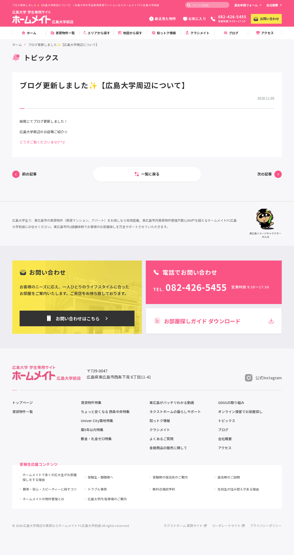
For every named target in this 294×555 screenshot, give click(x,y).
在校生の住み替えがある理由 (238, 489)
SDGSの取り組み (231, 402)
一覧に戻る (150, 173)
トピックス (226, 420)
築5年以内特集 (92, 429)
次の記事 (264, 173)
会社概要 (274, 5)
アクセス (225, 447)
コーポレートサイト (228, 525)
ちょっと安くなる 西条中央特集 (105, 411)
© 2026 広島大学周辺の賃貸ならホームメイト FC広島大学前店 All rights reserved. (71, 525)
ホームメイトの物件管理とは (43, 499)
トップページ (22, 402)
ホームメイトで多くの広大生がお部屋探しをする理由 (50, 477)
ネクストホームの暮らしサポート (175, 411)
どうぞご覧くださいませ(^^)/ (42, 142)
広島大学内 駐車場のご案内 (107, 499)
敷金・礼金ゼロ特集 (96, 438)
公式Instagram (263, 378)
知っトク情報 (159, 420)
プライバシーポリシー (266, 525)
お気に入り (194, 18)
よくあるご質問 (161, 438)
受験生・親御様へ (100, 477)
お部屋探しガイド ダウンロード (213, 321)
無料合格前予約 (164, 489)
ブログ (223, 429)
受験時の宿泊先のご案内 (170, 477)
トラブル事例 (97, 489)
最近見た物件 (162, 18)
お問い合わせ (266, 18)
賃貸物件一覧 (22, 411)
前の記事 (29, 173)
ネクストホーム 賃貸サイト (185, 525)
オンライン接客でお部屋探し (240, 411)
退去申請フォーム (247, 5)
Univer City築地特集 (97, 420)
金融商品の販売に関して (168, 447)
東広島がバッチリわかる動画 (171, 402)
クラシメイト (159, 429)
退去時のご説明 (229, 477)
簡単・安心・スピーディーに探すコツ (50, 489)
